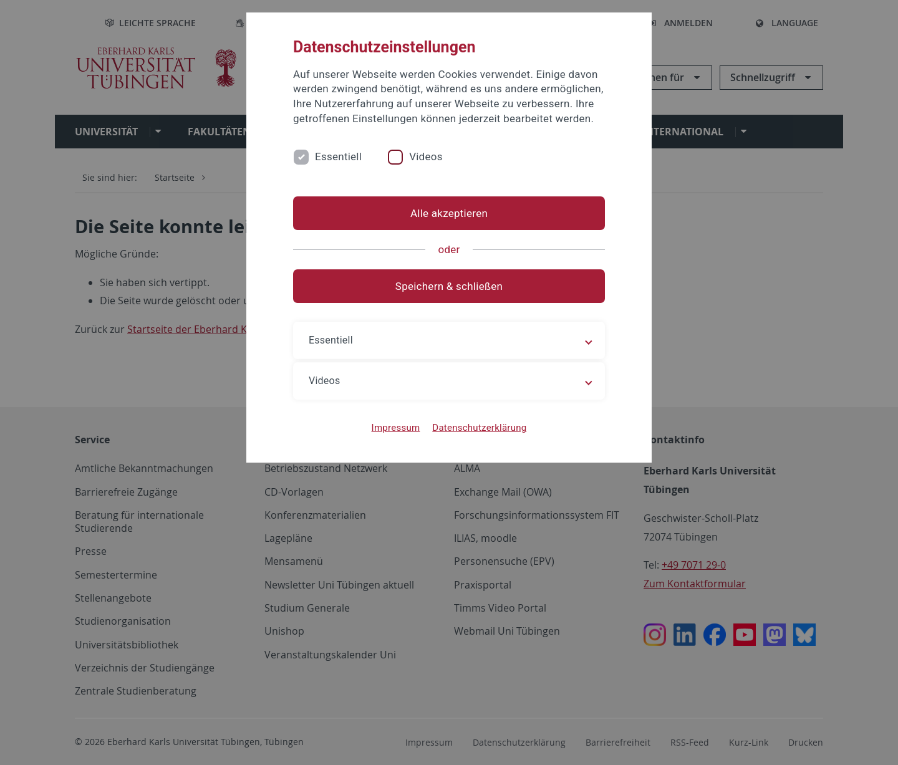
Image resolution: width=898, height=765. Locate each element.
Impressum (396, 427)
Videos (426, 156)
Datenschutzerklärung (479, 427)
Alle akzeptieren (449, 213)
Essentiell (338, 156)
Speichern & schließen (449, 286)
